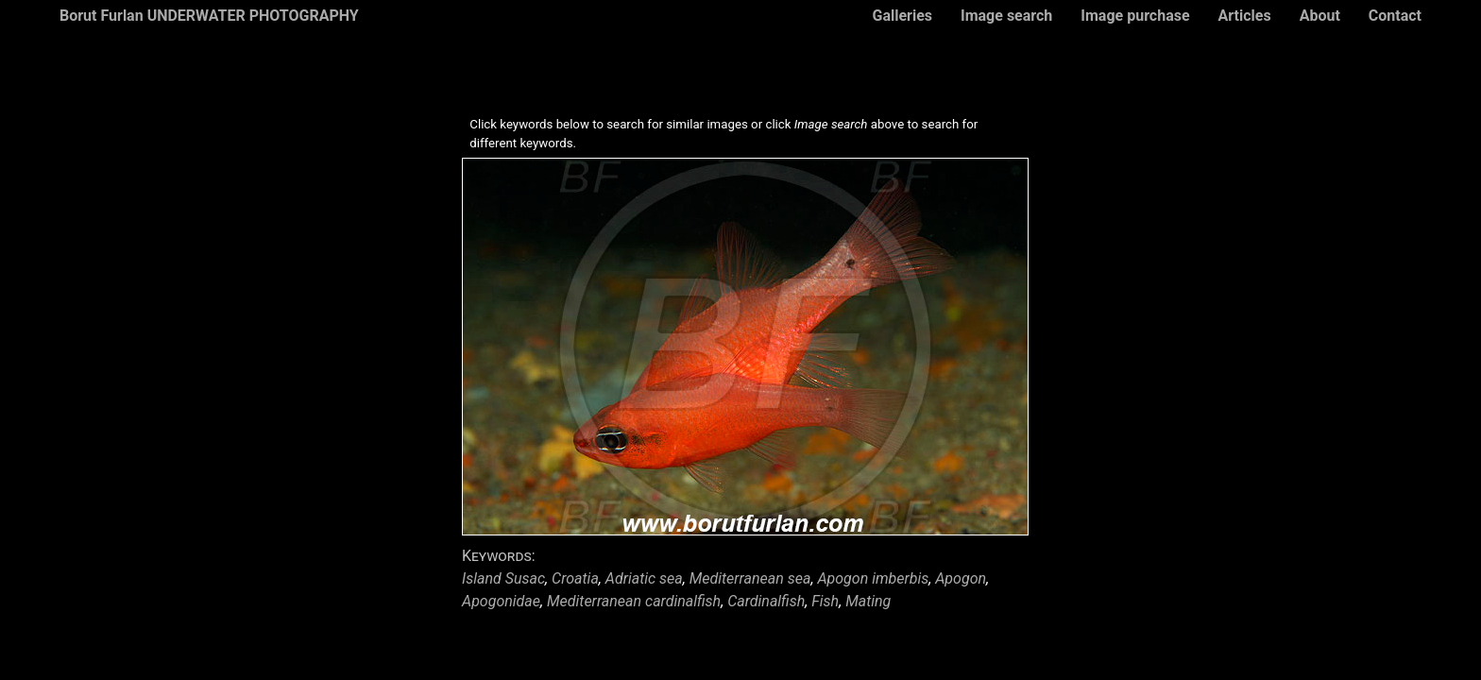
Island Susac (503, 578)
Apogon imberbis (872, 578)
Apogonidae (501, 601)
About (1320, 16)
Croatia (575, 578)
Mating (868, 601)
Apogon (960, 578)
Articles (1244, 16)
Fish (825, 601)
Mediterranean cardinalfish (634, 601)
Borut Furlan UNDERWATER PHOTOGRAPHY (209, 16)
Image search (1006, 16)
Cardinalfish (766, 601)
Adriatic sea (644, 578)
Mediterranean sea (750, 578)
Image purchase (1135, 16)
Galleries (902, 16)
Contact (1395, 16)
